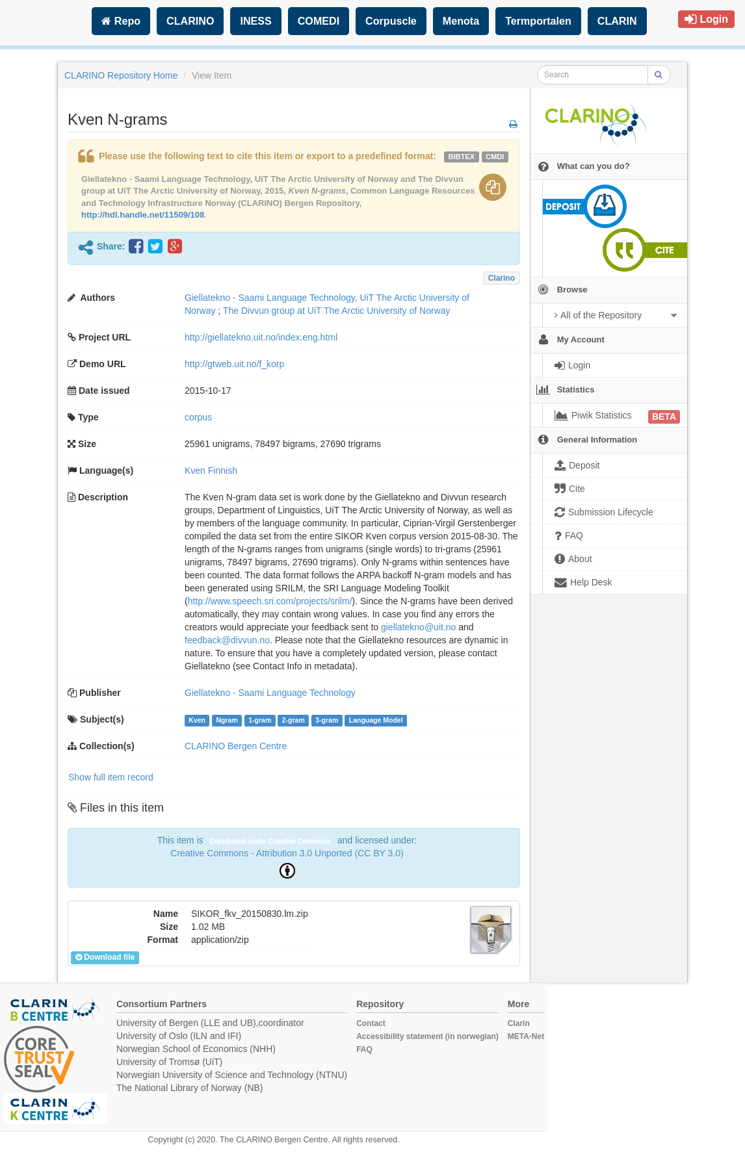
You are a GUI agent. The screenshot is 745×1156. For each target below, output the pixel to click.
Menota (461, 21)
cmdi (495, 157)
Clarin (519, 1023)
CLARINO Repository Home (120, 75)
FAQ (364, 1049)
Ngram (226, 720)
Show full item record (110, 777)
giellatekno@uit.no (418, 627)
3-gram (326, 720)
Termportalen (538, 21)
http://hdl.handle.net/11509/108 (142, 215)
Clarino (501, 278)
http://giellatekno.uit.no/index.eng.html (261, 337)
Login (706, 19)
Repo (120, 21)
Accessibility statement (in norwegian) (427, 1036)
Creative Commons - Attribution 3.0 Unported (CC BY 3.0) (286, 853)
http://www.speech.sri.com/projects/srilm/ (270, 601)
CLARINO (190, 21)
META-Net (526, 1036)
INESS (255, 21)
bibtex (462, 157)
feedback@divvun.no (227, 640)
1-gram (259, 720)
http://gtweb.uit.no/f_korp (234, 364)
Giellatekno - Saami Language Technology (270, 692)
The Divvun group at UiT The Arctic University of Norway (337, 310)
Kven (197, 720)
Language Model (376, 720)
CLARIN (617, 21)
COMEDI (318, 21)
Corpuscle (391, 21)
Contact (371, 1023)
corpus (198, 417)
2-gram (293, 720)
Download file (105, 957)
